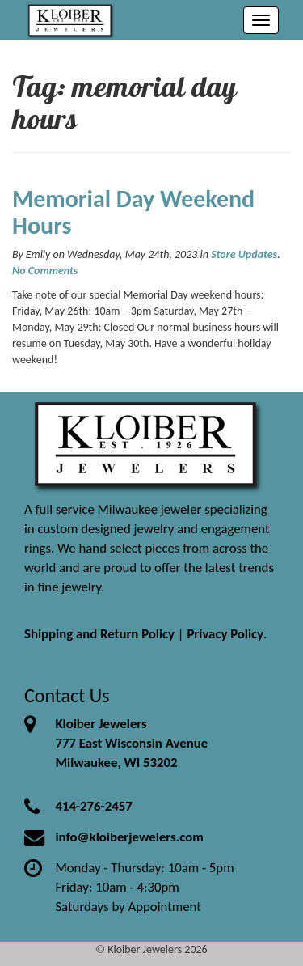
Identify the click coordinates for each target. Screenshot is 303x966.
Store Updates (244, 254)
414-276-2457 (93, 806)
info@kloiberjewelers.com (129, 836)
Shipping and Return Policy (99, 633)
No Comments (45, 271)
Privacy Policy (225, 633)
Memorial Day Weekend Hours (133, 212)
